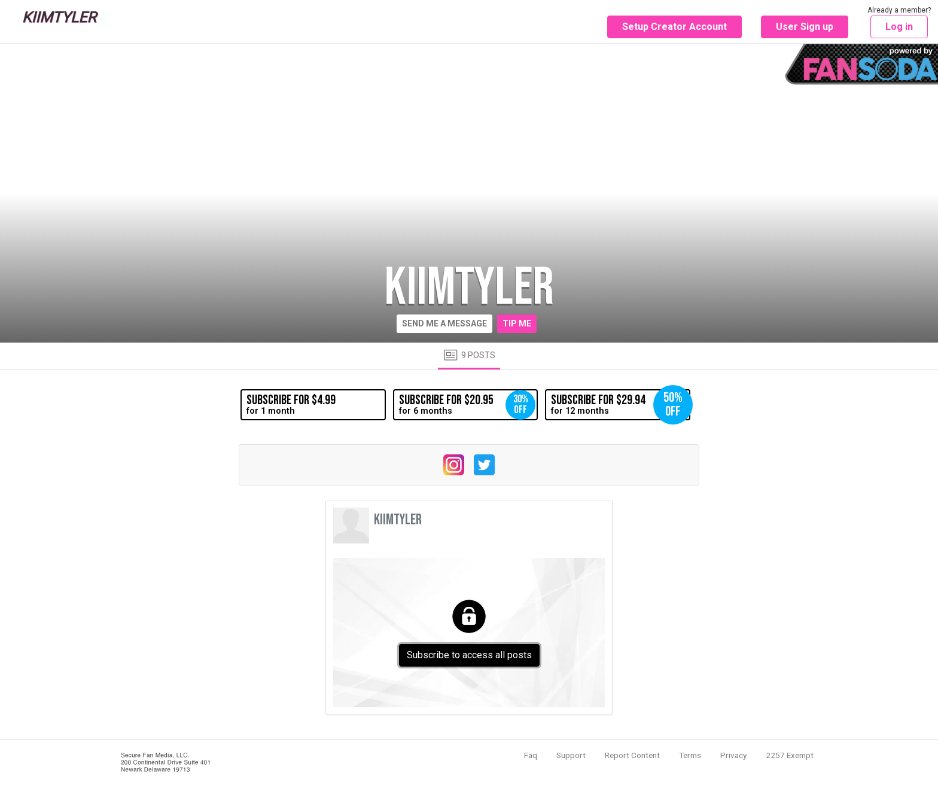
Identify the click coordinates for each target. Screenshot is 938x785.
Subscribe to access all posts (469, 655)
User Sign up (804, 26)
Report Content (632, 755)
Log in (899, 26)
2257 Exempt (790, 755)
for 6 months (467, 405)
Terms (690, 755)
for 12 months (620, 404)
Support (571, 755)
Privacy (733, 755)
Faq (530, 755)
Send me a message (444, 323)
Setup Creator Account (674, 26)
